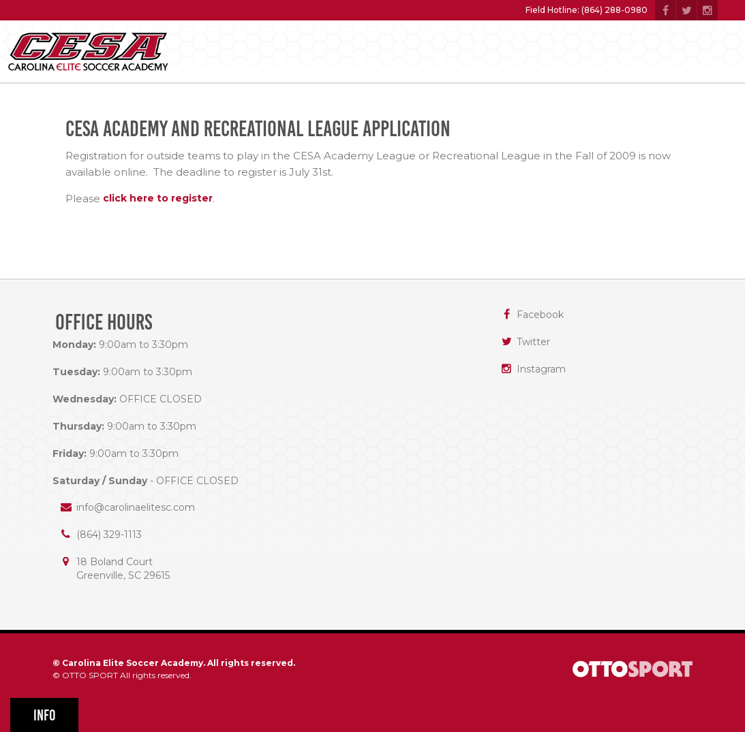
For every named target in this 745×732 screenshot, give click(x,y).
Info (44, 715)
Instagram (541, 369)
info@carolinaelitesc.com (135, 507)
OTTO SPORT (90, 675)
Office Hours (103, 322)
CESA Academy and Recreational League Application (258, 129)
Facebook (540, 314)
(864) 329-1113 (109, 534)
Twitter (533, 342)
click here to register (158, 198)
